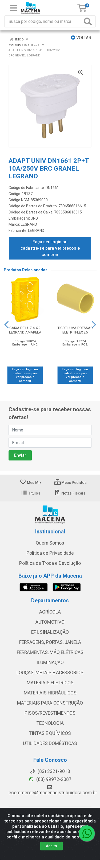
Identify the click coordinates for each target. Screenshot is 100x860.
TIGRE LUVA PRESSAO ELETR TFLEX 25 (75, 330)
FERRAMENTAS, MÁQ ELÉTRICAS (50, 652)
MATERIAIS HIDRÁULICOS (50, 693)
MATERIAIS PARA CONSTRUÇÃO (50, 703)
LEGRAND (29, 224)
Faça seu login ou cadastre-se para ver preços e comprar (50, 248)
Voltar (81, 37)
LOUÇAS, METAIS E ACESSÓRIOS (50, 672)
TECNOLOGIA (50, 723)
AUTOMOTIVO (50, 622)
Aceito (51, 846)
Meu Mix (30, 482)
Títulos (30, 493)
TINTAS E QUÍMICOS (50, 733)
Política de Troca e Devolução (50, 563)
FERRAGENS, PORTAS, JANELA (50, 642)
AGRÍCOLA (50, 612)
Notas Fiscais (69, 493)
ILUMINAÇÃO (50, 662)
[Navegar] (6, 325)
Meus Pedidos (70, 482)
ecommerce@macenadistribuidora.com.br (53, 790)
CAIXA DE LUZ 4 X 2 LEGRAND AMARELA (25, 330)
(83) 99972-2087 (50, 779)
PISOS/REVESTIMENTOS (50, 713)
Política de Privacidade (50, 553)
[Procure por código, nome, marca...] (43, 21)
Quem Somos (50, 543)
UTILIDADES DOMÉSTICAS (50, 743)
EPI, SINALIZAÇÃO (50, 632)
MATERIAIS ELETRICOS (50, 682)
